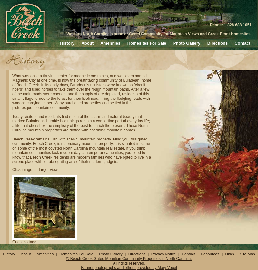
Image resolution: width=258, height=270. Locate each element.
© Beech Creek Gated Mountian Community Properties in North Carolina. (129, 258)
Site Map (247, 254)
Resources (210, 254)
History (67, 43)
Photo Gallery (187, 43)
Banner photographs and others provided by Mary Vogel (129, 267)
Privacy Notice (163, 254)
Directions (217, 43)
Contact (242, 43)
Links (229, 254)
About (87, 43)
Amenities (110, 43)
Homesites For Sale (146, 43)
